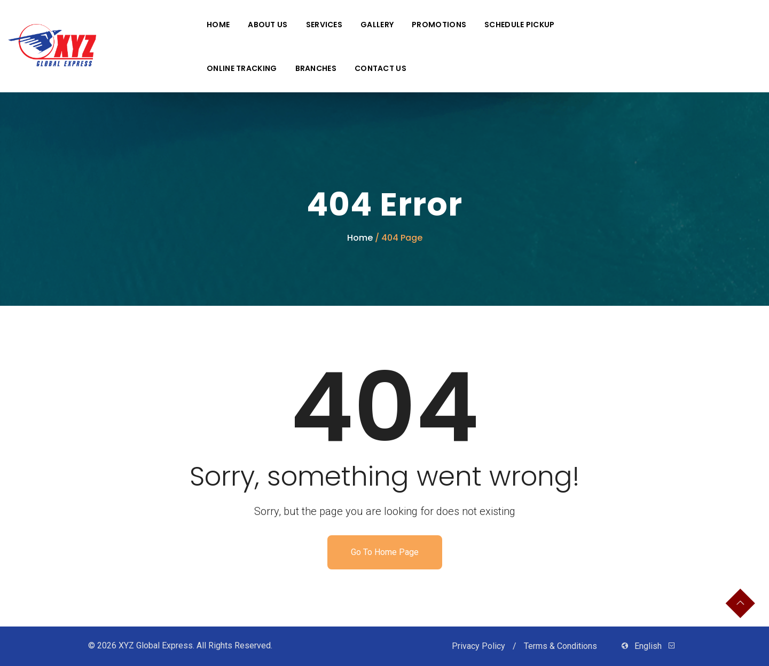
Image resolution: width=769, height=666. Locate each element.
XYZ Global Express (156, 645)
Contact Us (380, 68)
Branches (315, 68)
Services (324, 24)
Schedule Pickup (519, 24)
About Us (267, 24)
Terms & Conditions (561, 646)
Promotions (439, 24)
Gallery (377, 24)
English (648, 646)
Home (218, 24)
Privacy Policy (479, 646)
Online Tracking (242, 68)
